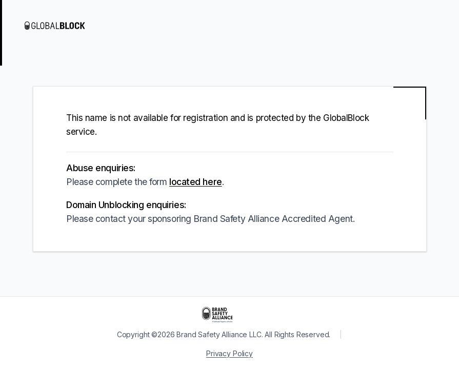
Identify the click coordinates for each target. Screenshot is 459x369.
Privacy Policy (229, 353)
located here (195, 181)
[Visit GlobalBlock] (66, 25)
